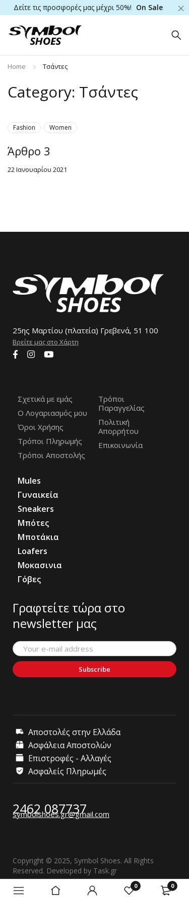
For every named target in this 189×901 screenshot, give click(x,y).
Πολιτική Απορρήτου (118, 426)
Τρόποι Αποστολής (51, 455)
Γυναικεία (38, 494)
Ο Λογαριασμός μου (52, 413)
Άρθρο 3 (29, 150)
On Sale (149, 7)
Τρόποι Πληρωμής (50, 441)
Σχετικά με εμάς (45, 399)
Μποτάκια (38, 537)
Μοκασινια (40, 565)
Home (17, 66)
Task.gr (105, 870)
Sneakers (36, 508)
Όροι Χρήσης (41, 427)
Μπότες (33, 522)
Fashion (24, 127)
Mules (29, 480)
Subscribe (94, 669)
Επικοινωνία (120, 445)
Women (60, 127)
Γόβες (29, 579)
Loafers (32, 551)
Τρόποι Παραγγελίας (121, 403)
